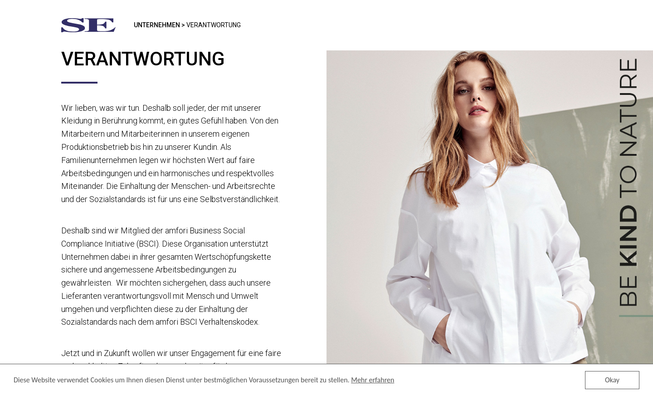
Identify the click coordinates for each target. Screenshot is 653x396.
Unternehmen (157, 25)
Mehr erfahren (372, 380)
